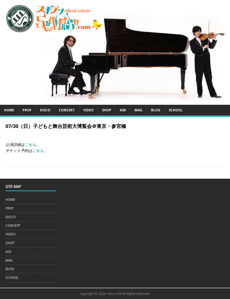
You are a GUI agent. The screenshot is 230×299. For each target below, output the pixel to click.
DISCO (45, 110)
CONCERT (67, 110)
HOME (9, 110)
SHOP (106, 110)
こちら (30, 144)
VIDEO (88, 110)
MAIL (138, 110)
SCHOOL (176, 110)
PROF (27, 110)
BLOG (155, 110)
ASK (123, 110)
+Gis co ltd (114, 293)
